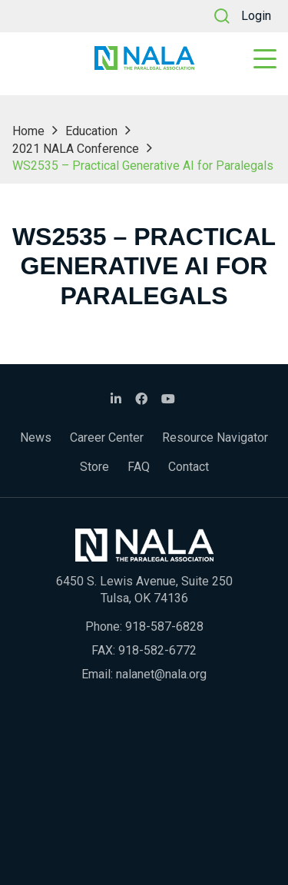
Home (28, 131)
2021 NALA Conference (75, 148)
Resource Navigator (215, 437)
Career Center (107, 437)
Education (91, 131)
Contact (188, 466)
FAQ (138, 466)
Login (256, 15)
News (35, 437)
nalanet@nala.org (161, 674)
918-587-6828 (164, 626)
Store (94, 466)
